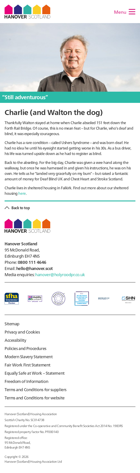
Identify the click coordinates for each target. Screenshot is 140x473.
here (22, 193)
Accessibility (15, 340)
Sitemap (12, 323)
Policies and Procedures (25, 348)
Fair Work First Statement (27, 365)
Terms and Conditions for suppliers (35, 389)
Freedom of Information (26, 381)
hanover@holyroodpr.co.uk (60, 274)
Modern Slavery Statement (29, 356)
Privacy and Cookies (22, 332)
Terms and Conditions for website (35, 398)
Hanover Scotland (27, 12)
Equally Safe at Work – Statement (35, 373)
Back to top (20, 207)
